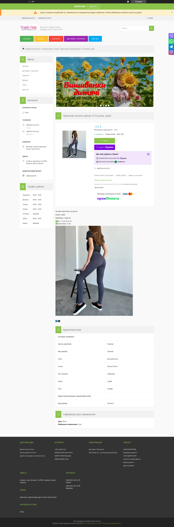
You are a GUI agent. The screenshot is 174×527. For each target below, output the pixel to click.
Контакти (56, 39)
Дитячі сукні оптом (27, 449)
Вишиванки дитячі (130, 453)
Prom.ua (98, 521)
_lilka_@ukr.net (60, 449)
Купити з (105, 147)
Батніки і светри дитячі (132, 459)
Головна (27, 39)
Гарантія (25, 76)
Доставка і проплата (76, 39)
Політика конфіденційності (112, 523)
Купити (105, 141)
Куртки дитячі (128, 462)
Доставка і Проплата (96, 449)
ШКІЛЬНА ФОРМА (129, 449)
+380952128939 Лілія (61, 459)
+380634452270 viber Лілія (63, 453)
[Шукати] (151, 28)
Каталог (41, 39)
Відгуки (25, 80)
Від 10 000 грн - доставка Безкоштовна (103, 453)
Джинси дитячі (128, 466)
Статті (24, 85)
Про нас (95, 39)
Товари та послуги (33, 49)
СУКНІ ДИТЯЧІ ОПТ (130, 456)
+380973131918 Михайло (62, 456)
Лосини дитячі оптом (50, 49)
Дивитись (93, 6)
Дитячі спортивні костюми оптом (32, 456)
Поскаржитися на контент (93, 523)
